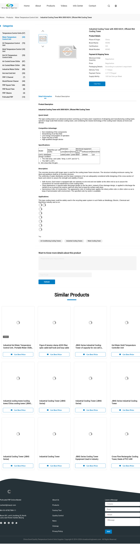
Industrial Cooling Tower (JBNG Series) (52, 402)
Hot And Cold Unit (13, 73)
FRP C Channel (13, 77)
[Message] (122, 522)
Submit (47, 282)
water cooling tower (94, 241)
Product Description (62, 96)
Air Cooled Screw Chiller (13, 61)
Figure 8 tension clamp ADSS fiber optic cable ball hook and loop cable (54, 346)
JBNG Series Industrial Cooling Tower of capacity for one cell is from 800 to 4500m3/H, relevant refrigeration (88, 346)
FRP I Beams (13, 93)
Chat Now (97, 84)
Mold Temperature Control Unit (13, 50)
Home (27, 6)
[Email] (122, 515)
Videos (64, 6)
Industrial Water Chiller (13, 69)
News (54, 521)
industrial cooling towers (74, 241)
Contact (92, 6)
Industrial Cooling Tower (49, 457)
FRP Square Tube (13, 85)
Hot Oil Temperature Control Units (13, 56)
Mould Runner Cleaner (13, 81)
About (38, 6)
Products (51, 6)
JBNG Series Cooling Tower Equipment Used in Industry (86, 458)
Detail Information (45, 96)
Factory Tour (57, 510)
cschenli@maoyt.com (8, 505)
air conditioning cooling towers (50, 241)
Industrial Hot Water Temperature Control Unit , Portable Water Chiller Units (17, 346)
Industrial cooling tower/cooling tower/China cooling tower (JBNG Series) (17, 402)
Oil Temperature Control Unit (13, 44)
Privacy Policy (57, 531)
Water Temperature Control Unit (13, 38)
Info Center (78, 6)
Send (108, 531)
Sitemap (55, 526)
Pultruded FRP (13, 97)
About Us (55, 500)
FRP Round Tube (13, 89)
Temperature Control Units (13, 33)
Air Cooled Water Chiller (13, 65)
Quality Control (58, 516)
